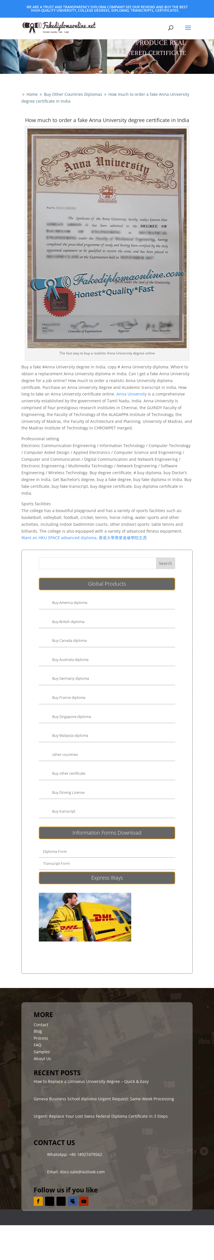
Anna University (131, 394)
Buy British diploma (68, 621)
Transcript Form (56, 863)
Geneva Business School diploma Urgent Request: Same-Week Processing (104, 1098)
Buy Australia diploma (70, 659)
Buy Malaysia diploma (70, 735)
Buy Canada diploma (69, 640)
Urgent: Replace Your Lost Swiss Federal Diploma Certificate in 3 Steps (101, 1116)
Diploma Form (55, 851)
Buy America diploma (69, 602)
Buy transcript (63, 811)
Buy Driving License (68, 792)
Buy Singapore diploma (71, 716)
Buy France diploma (68, 697)
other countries (65, 754)
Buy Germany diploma (70, 678)
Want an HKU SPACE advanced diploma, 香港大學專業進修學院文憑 (84, 537)
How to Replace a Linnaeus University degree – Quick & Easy (91, 1081)
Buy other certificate (68, 773)
